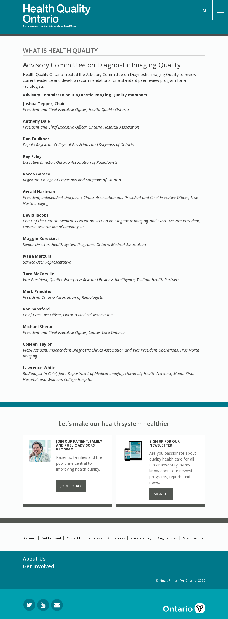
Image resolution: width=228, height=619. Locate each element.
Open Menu (220, 10)
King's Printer (167, 538)
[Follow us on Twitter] (29, 605)
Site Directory (193, 538)
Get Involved (51, 538)
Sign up (161, 493)
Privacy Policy (141, 538)
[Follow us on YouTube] (43, 605)
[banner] (56, 11)
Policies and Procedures (107, 538)
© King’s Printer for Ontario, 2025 (180, 580)
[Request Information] (57, 605)
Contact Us (75, 538)
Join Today (71, 485)
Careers (30, 538)
